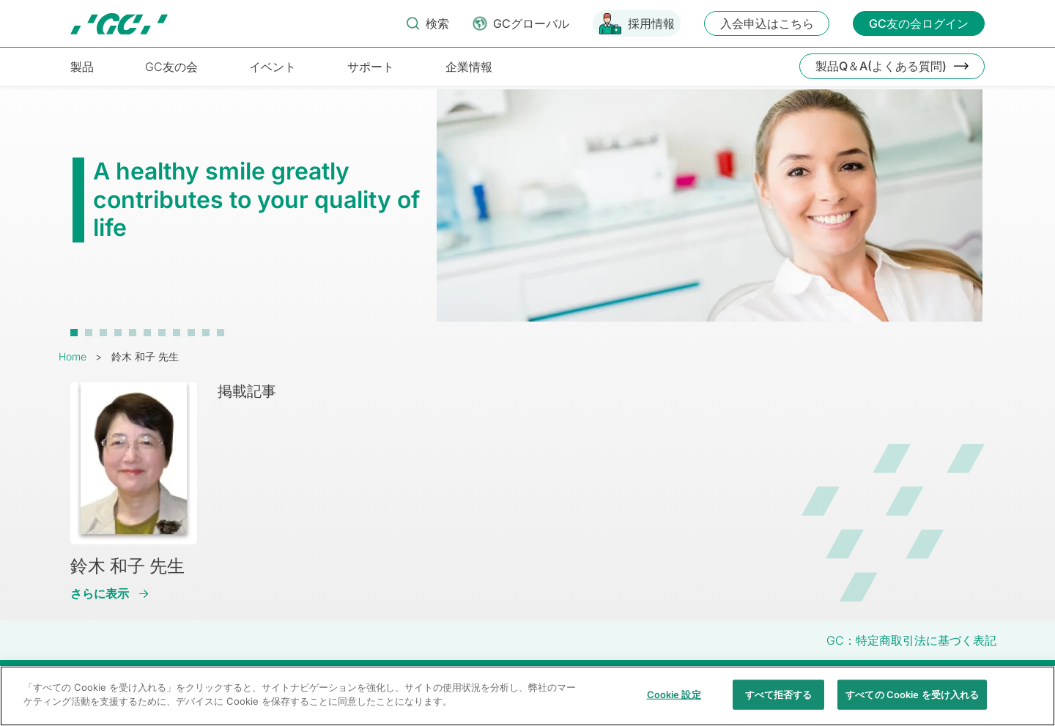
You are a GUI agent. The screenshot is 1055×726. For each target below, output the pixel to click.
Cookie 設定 (674, 702)
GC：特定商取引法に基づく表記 (911, 640)
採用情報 (651, 23)
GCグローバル (531, 23)
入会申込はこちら (767, 23)
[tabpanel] (527, 212)
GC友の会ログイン (919, 23)
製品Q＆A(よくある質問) (881, 66)
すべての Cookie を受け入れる (912, 702)
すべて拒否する (778, 702)
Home (72, 356)
